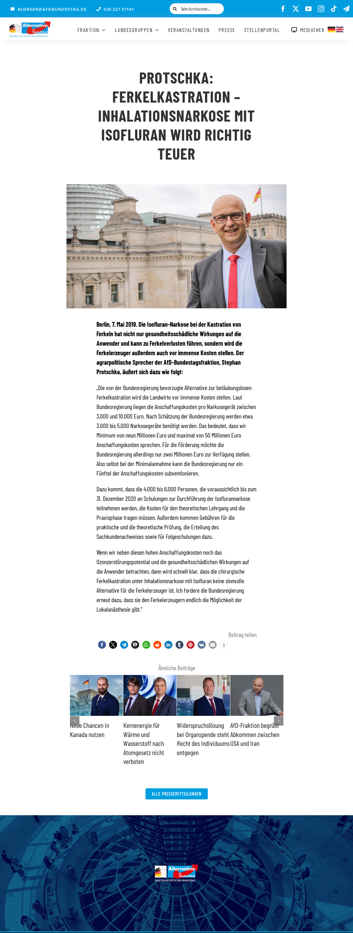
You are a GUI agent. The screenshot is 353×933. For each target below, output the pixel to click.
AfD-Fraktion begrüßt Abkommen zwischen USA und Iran (254, 734)
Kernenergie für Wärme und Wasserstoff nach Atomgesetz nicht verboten (143, 743)
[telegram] (346, 9)
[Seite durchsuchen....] (197, 8)
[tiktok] (334, 9)
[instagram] (321, 9)
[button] (102, 645)
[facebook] (283, 9)
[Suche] (175, 8)
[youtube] (308, 9)
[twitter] (296, 9)
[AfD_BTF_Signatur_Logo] (30, 24)
